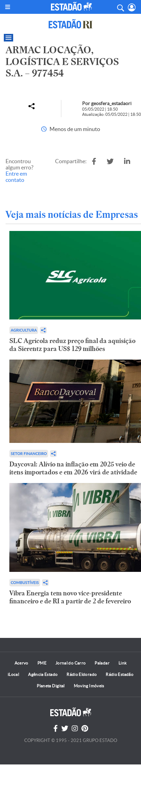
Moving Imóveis (89, 686)
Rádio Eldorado (82, 674)
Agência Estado (43, 674)
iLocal (13, 674)
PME (41, 663)
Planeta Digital (50, 686)
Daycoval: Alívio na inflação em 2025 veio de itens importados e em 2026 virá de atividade (73, 468)
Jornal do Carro (70, 663)
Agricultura (24, 330)
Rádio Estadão (119, 674)
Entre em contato (16, 176)
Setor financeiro (29, 453)
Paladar (102, 663)
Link (122, 663)
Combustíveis (25, 582)
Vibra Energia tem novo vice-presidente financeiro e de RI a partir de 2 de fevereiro (70, 597)
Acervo (21, 663)
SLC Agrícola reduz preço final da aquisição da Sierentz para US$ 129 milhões (72, 345)
